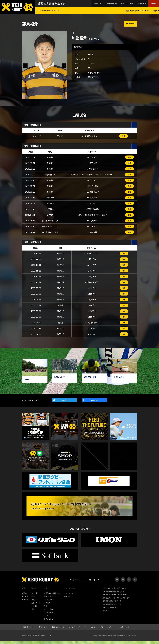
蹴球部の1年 (48, 599)
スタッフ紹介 (48, 602)
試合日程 (25, 596)
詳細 (123, 136)
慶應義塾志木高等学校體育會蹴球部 (114, 597)
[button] (64, 65)
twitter (123, 582)
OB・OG (34, 609)
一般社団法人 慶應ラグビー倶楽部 (114, 591)
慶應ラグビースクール (110, 610)
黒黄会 (154, 3)
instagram (129, 582)
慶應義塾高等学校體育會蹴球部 (113, 594)
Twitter (64, 403)
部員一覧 (34, 596)
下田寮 (46, 618)
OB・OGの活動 (115, 3)
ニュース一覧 (68, 596)
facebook (134, 582)
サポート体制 (48, 612)
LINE (118, 581)
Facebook (94, 403)
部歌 (45, 609)
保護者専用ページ (129, 3)
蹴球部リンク (102, 3)
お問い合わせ (143, 3)
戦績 (33, 612)
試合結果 (25, 599)
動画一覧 (67, 599)
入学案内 (47, 606)
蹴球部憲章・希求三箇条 (52, 596)
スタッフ (34, 602)
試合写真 (25, 602)
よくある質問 (48, 615)
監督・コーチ (36, 606)
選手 (33, 599)
